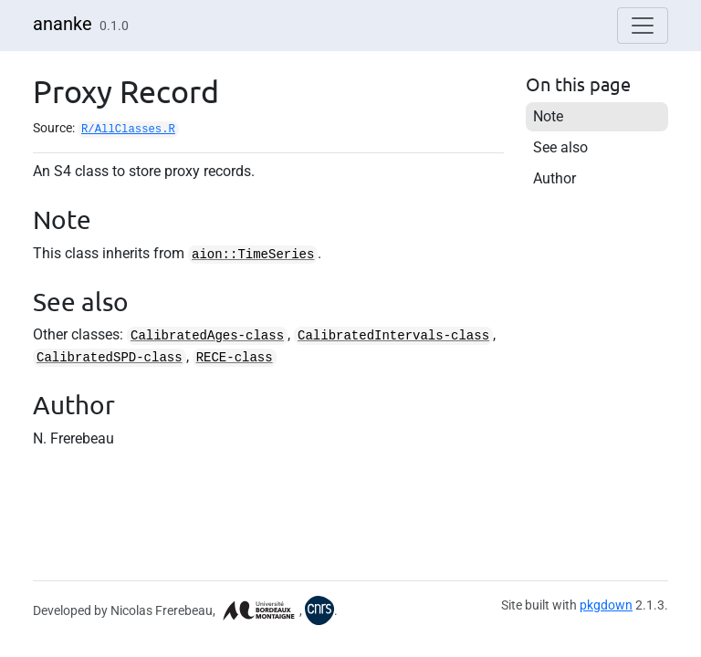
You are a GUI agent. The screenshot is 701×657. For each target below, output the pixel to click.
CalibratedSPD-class (110, 357)
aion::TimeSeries (253, 254)
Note (548, 116)
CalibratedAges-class (207, 335)
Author (554, 178)
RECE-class (234, 357)
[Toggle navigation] (642, 25)
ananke (62, 24)
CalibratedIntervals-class (393, 335)
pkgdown (606, 605)
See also (560, 147)
